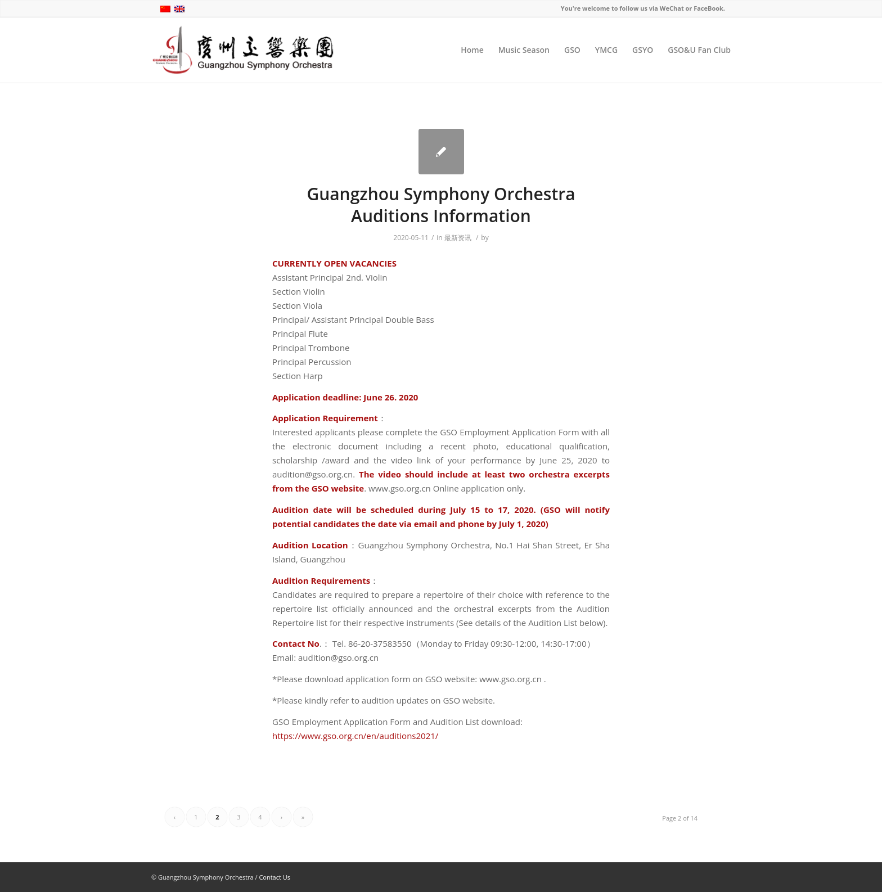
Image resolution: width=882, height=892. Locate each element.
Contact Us (274, 877)
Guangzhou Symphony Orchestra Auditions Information (441, 204)
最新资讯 (457, 237)
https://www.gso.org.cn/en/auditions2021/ (355, 735)
